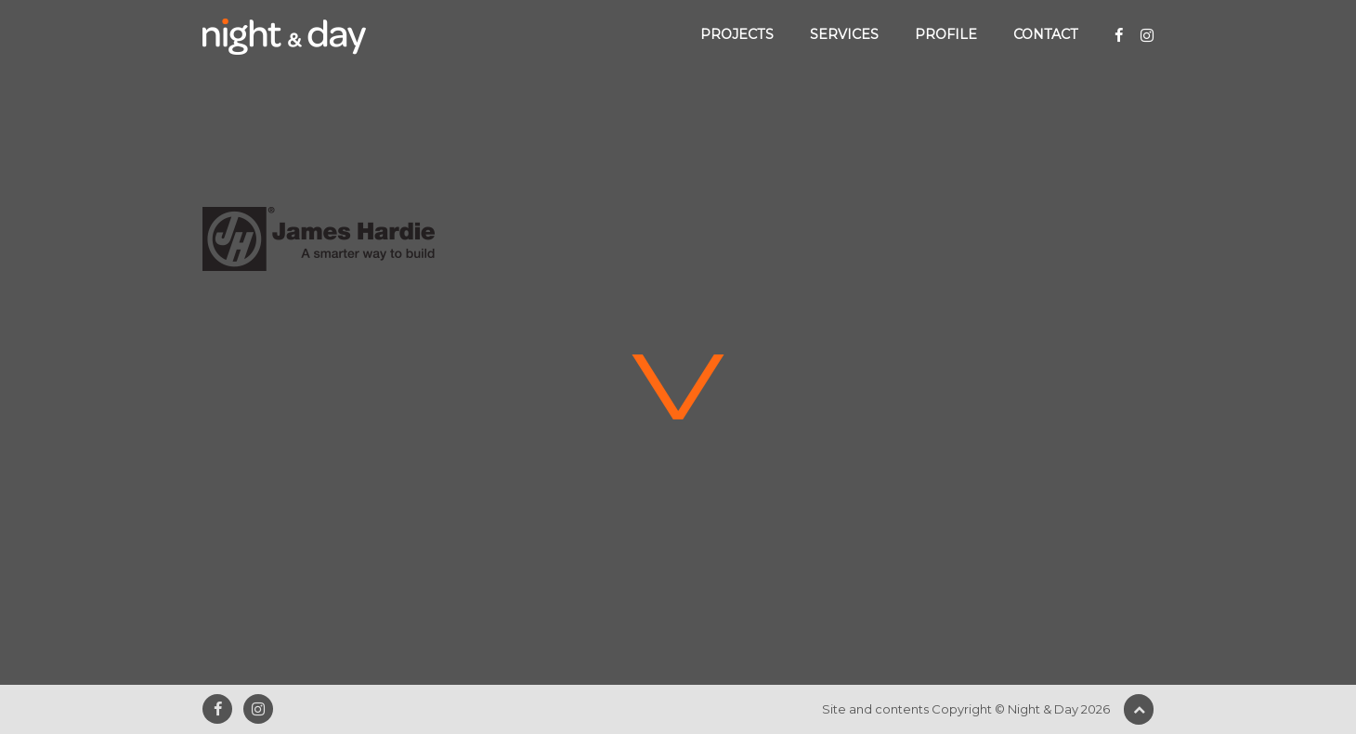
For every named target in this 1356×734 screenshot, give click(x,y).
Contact (1045, 34)
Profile (946, 34)
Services (844, 34)
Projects (737, 34)
